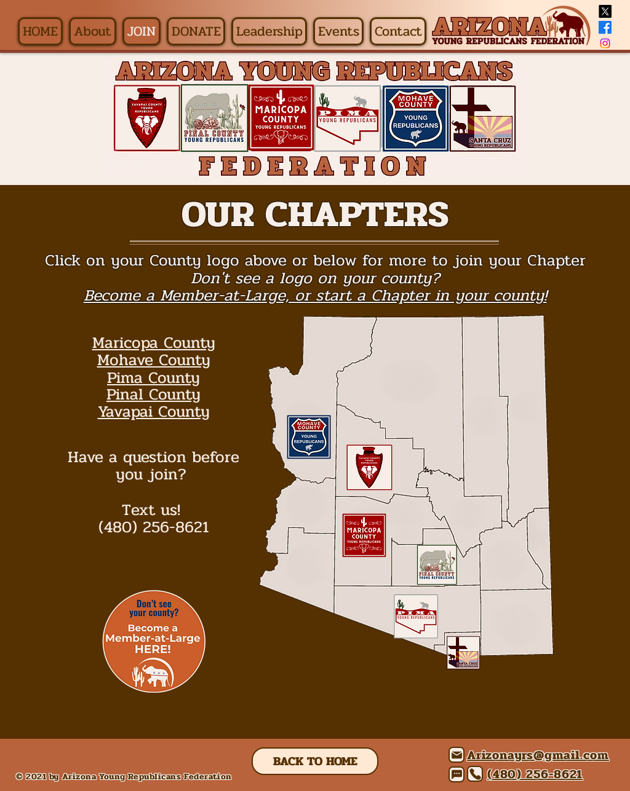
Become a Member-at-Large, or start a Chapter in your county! (315, 295)
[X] (605, 11)
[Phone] (475, 774)
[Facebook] (605, 27)
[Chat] (457, 774)
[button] (92, 31)
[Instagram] (605, 43)
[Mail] (457, 755)
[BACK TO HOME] (315, 761)
